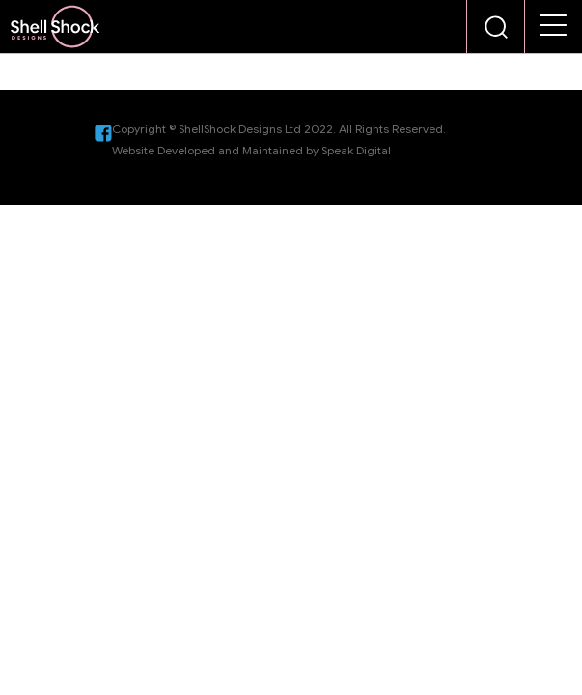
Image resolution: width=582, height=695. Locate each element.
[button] (554, 27)
